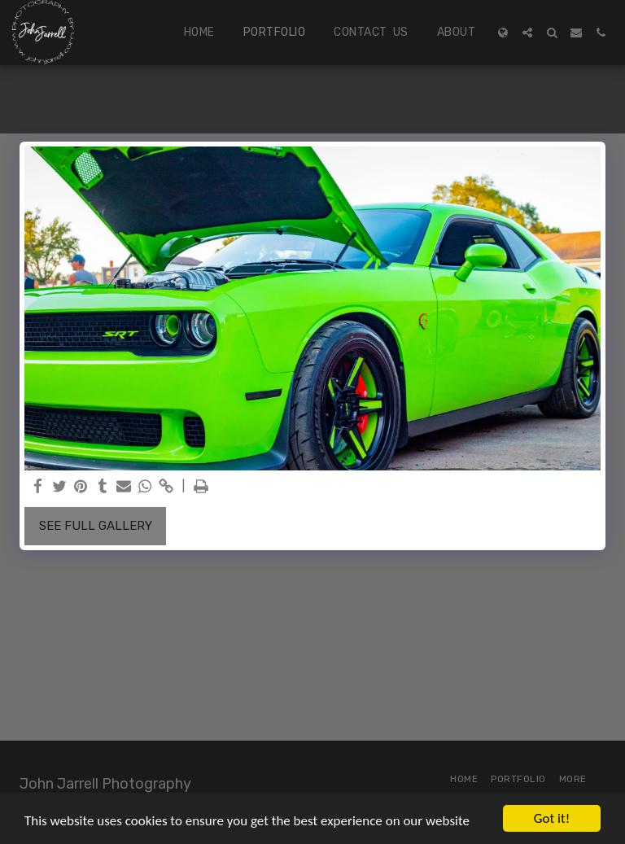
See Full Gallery (95, 525)
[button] (527, 32)
